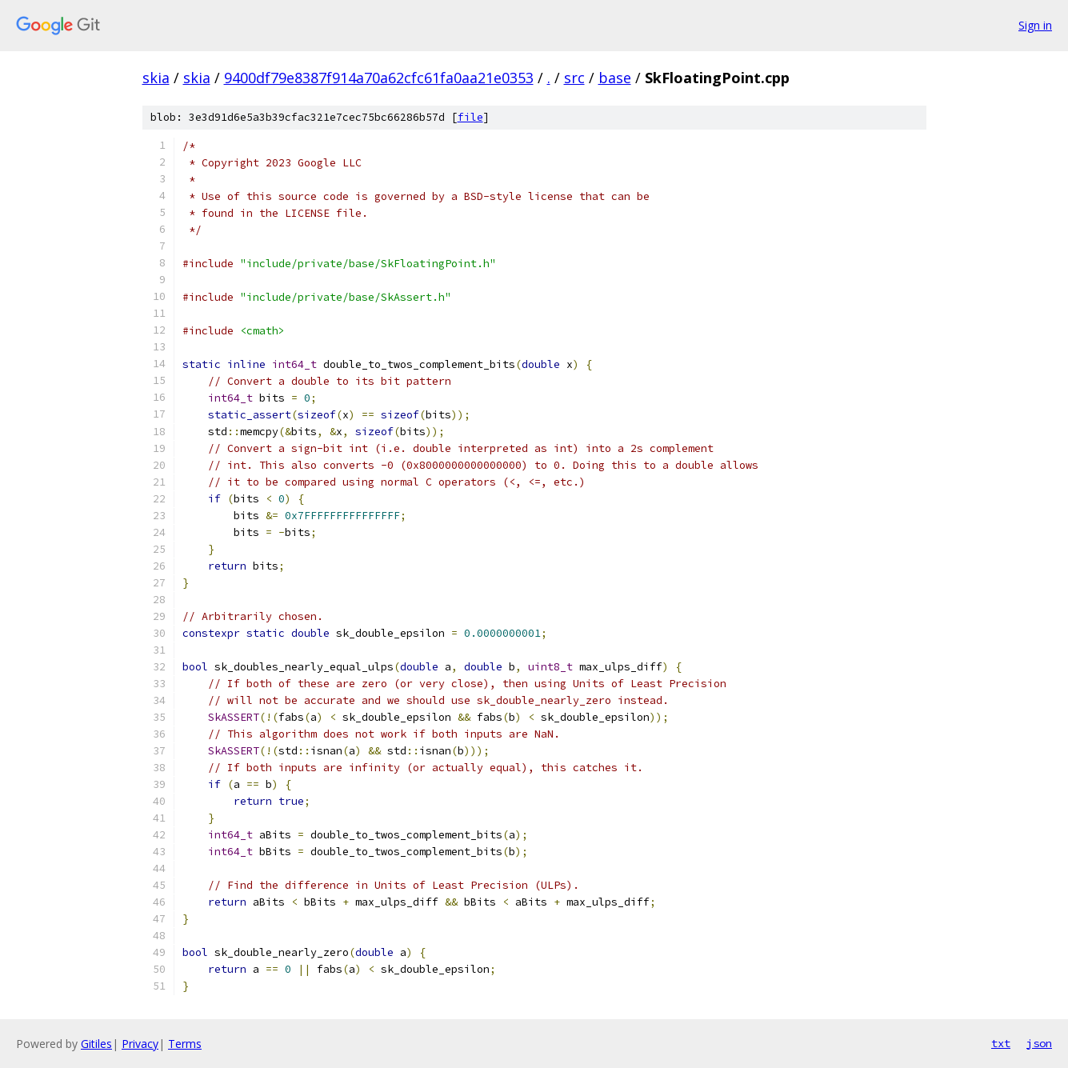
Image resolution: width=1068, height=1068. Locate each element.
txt (1000, 1043)
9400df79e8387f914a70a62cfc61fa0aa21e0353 (379, 77)
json (1039, 1043)
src (574, 77)
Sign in (1035, 25)
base (614, 77)
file (470, 117)
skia (156, 77)
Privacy (140, 1043)
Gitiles (96, 1043)
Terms (185, 1043)
